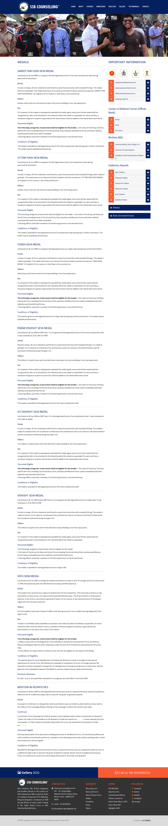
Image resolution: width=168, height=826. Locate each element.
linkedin (136, 795)
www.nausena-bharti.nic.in (125, 88)
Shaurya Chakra (121, 178)
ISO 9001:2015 (113, 788)
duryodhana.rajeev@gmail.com (65, 809)
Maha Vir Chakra (121, 189)
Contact (145, 6)
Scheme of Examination (124, 150)
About (81, 6)
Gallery (122, 6)
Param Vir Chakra (122, 183)
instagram (136, 798)
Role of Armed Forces (122, 215)
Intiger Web (64, 820)
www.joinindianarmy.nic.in (125, 82)
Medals (115, 207)
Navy (117, 125)
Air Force (118, 130)
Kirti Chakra (120, 194)
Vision (88, 805)
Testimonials (134, 6)
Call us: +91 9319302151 (62, 804)
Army (117, 119)
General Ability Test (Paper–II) (127, 144)
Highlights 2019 (114, 808)
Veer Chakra (120, 172)
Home (73, 6)
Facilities (112, 6)
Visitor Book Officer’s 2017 (117, 801)
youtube (136, 801)
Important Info (113, 792)
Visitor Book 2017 (114, 805)
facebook (136, 788)
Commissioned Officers (116, 795)
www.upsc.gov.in (121, 99)
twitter (135, 792)
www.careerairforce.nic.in (125, 93)
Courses (90, 6)
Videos (88, 808)
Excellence (90, 801)
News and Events (92, 792)
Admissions (100, 6)
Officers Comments (115, 798)
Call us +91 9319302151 (132, 772)
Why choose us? (91, 788)
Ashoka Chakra (121, 200)
